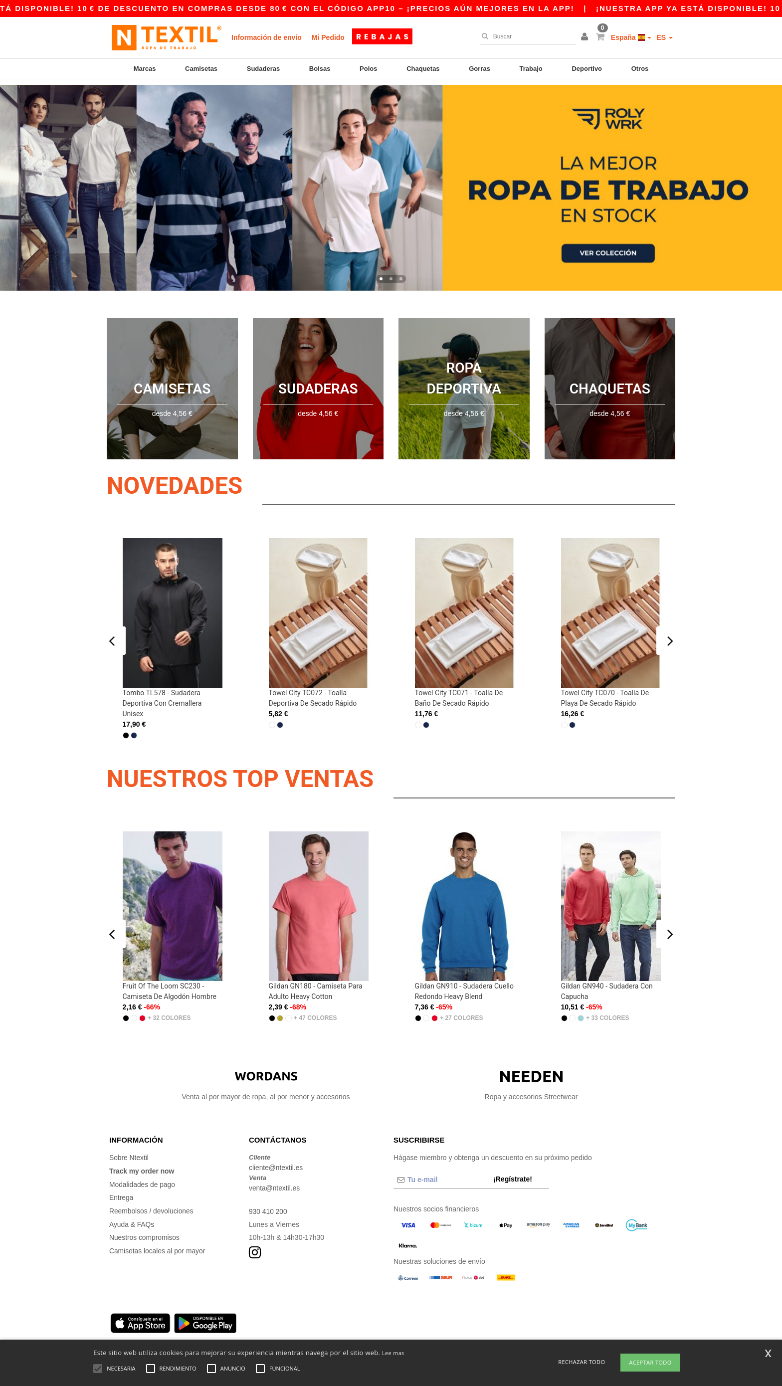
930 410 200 (268, 1205)
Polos (368, 68)
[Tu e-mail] (440, 1174)
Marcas (145, 68)
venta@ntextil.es (275, 1182)
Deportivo (587, 68)
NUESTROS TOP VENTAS (245, 773)
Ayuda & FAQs (132, 1217)
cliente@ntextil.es (276, 1162)
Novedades (177, 480)
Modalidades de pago (142, 1178)
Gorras (479, 68)
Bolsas (320, 68)
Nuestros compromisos (145, 1230)
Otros (640, 68)
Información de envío (266, 37)
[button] (586, 37)
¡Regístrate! (512, 1174)
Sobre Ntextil (129, 1152)
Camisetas (201, 68)
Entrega (121, 1191)
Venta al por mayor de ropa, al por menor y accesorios (266, 1080)
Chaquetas (422, 68)
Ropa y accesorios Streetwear (531, 1080)
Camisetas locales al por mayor (157, 1243)
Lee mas (393, 1353)
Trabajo (531, 68)
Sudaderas (263, 68)
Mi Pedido (328, 37)
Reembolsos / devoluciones (152, 1204)
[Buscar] (525, 36)
